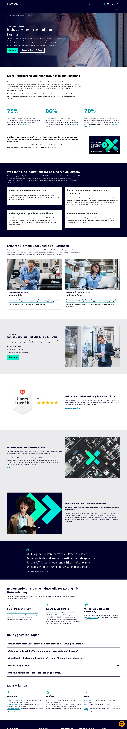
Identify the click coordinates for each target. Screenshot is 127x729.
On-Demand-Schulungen (63, 615)
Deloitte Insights (24, 124)
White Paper (88, 700)
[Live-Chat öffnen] (122, 724)
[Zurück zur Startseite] (8, 15)
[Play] (91, 151)
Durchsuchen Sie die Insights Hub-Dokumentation (22, 613)
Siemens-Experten (92, 618)
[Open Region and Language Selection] (95, 4)
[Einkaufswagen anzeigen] (107, 4)
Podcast (48, 700)
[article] (34, 196)
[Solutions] (14, 16)
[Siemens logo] (12, 4)
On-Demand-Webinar (13, 700)
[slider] (96, 151)
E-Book (86, 704)
